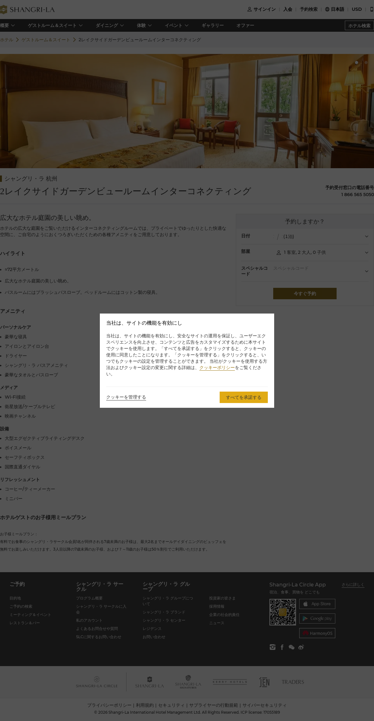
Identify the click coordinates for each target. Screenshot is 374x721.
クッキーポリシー (217, 367)
